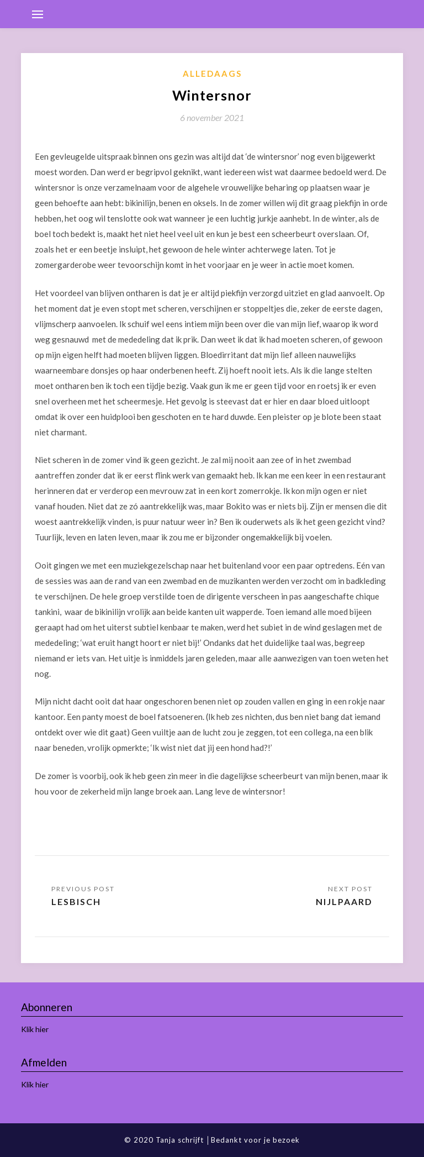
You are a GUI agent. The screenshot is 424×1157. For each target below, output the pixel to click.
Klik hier (35, 1029)
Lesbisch (76, 901)
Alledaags (212, 73)
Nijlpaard (344, 901)
